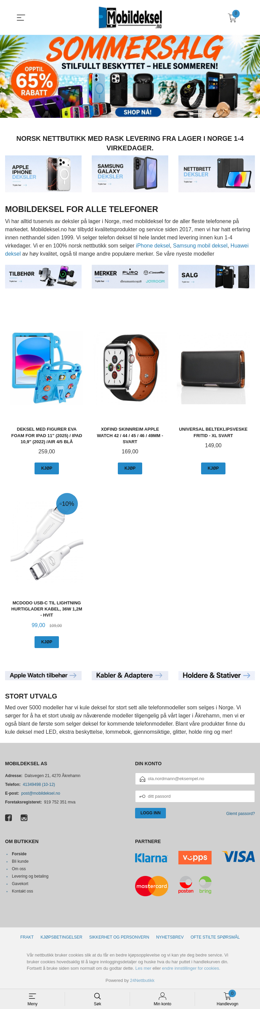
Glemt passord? (240, 813)
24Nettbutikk (142, 980)
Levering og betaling (30, 876)
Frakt (27, 937)
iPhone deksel (153, 245)
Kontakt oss (22, 891)
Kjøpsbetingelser (61, 937)
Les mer (143, 967)
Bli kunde (20, 861)
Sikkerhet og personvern (119, 937)
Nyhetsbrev (169, 937)
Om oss (19, 868)
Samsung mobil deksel (200, 245)
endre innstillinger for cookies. (191, 967)
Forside (19, 854)
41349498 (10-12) (39, 784)
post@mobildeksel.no (40, 793)
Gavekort (20, 883)
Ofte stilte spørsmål (215, 937)
